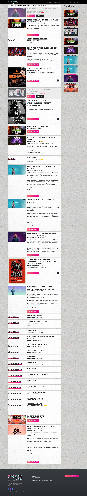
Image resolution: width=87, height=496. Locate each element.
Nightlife (35, 5)
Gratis (44, 5)
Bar (21, 5)
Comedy (24, 5)
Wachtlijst (31, 15)
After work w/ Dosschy (37, 127)
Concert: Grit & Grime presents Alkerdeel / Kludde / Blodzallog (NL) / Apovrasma (41, 261)
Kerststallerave (34, 404)
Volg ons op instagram (72, 475)
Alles (11, 5)
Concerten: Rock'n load (37, 321)
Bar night (31, 157)
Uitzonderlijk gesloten (37, 39)
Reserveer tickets (33, 35)
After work (16, 5)
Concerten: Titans (35, 398)
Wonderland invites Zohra (39, 69)
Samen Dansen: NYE (35, 416)
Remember (31, 368)
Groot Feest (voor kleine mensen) (42, 48)
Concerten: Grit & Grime (38, 374)
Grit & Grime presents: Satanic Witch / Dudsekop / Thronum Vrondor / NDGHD (40, 103)
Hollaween (32, 357)
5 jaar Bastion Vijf (35, 316)
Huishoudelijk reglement (12, 493)
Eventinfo (39, 15)
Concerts (29, 5)
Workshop (40, 5)
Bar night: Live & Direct (37, 351)
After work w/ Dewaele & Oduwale (42, 20)
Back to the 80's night (37, 345)
